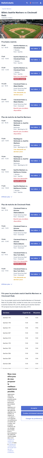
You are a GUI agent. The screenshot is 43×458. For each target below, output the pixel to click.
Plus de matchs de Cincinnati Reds (15, 204)
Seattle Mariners (6, 8)
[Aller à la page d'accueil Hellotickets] (7, 3)
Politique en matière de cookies (11, 441)
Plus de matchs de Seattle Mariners (16, 117)
